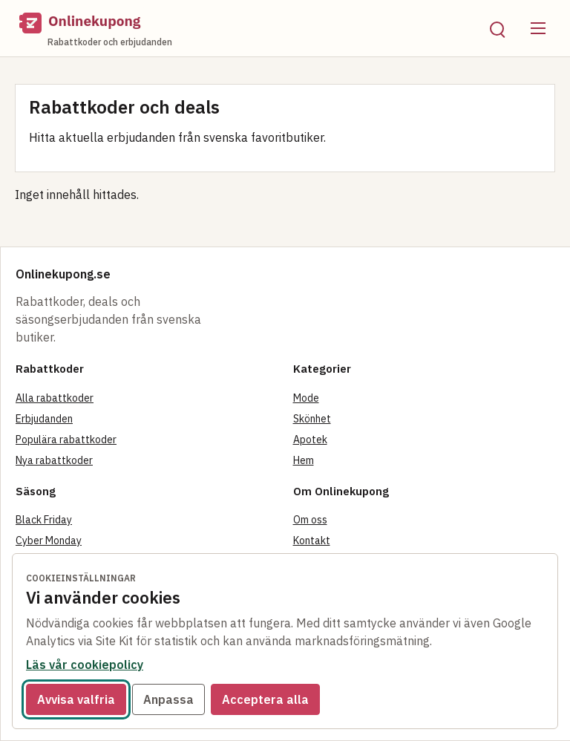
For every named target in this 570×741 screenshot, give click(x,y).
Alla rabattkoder (55, 398)
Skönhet (312, 418)
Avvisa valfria (76, 699)
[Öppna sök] (496, 28)
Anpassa (168, 699)
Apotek (310, 439)
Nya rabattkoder (54, 460)
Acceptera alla (265, 699)
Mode (306, 398)
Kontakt (311, 540)
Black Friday (44, 519)
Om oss (310, 519)
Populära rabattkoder (66, 439)
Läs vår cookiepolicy (84, 664)
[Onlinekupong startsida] (243, 28)
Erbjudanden (44, 418)
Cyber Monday (49, 540)
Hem (303, 460)
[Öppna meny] (538, 28)
